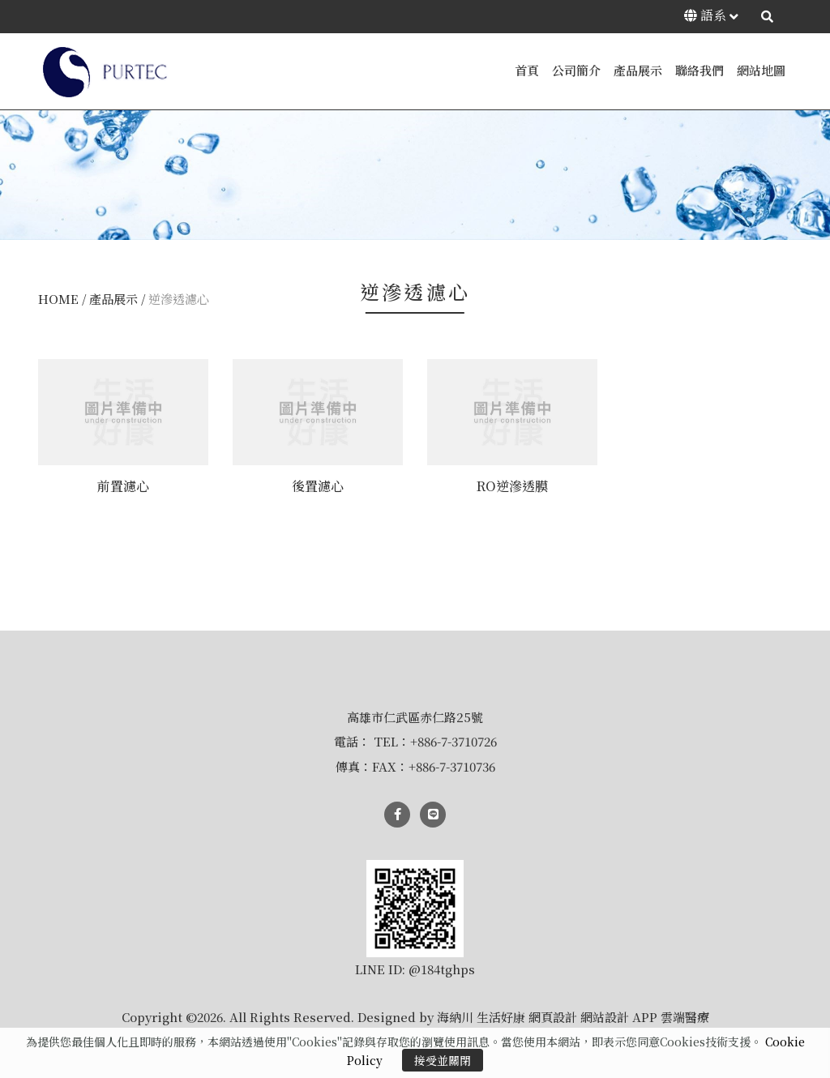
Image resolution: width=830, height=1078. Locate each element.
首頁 (527, 70)
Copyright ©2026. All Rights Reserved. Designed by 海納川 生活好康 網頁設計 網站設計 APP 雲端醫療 (415, 1016)
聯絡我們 (699, 70)
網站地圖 (761, 70)
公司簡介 (576, 70)
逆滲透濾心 (178, 298)
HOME (58, 298)
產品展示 (638, 70)
